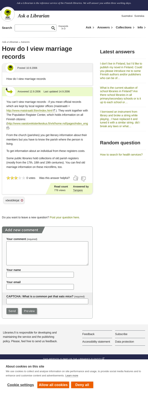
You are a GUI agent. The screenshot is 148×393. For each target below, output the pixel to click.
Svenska (139, 15)
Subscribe (121, 334)
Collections (124, 27)
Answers (103, 27)
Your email (13, 282)
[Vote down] (83, 178)
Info (140, 27)
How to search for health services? (121, 154)
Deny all (82, 385)
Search (7, 27)
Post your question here (64, 217)
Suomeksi (127, 15)
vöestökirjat (12, 200)
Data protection (124, 341)
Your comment (16, 239)
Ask (88, 27)
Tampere (78, 190)
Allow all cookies (53, 385)
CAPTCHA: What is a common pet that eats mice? (39, 296)
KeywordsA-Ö (63, 27)
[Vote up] (75, 177)
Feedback (88, 334)
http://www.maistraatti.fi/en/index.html (29, 110)
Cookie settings (20, 385)
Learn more (71, 375)
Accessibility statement (96, 341)
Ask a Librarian (10, 41)
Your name (13, 269)
